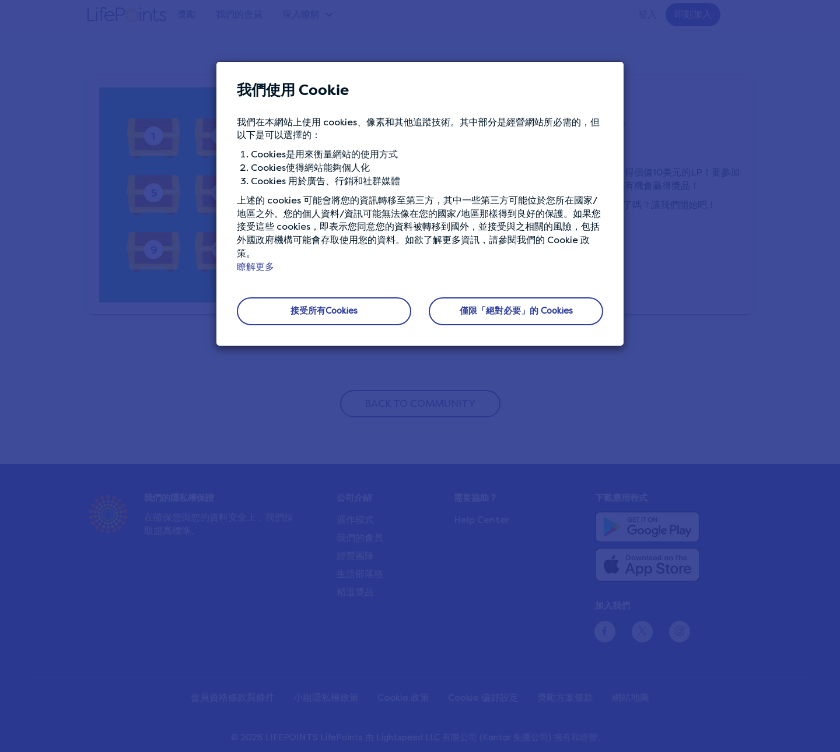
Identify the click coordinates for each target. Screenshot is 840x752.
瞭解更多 (255, 266)
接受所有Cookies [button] (324, 310)
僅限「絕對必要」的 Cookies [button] (516, 310)
